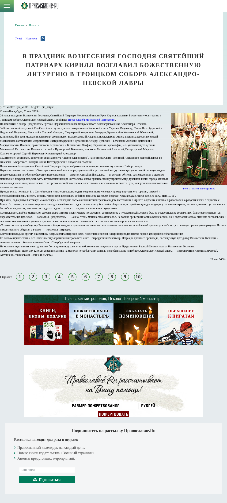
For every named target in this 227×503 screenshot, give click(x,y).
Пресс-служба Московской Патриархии (91, 119)
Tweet (18, 38)
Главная (19, 25)
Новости (34, 25)
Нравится (31, 38)
